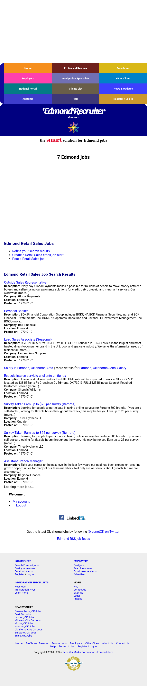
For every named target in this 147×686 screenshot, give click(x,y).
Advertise (79, 574)
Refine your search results (31, 251)
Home (27, 68)
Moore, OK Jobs (24, 623)
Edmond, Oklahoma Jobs (97, 368)
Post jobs (79, 565)
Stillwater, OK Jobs (25, 632)
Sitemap (78, 592)
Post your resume (25, 568)
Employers (28, 78)
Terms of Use (66, 646)
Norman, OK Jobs (25, 626)
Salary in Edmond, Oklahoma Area (28, 368)
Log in (30, 574)
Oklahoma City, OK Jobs (29, 629)
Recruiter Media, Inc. (73, 127)
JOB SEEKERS (23, 561)
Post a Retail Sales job (28, 259)
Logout (21, 505)
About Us (27, 98)
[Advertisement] (73, 31)
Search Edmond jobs (27, 565)
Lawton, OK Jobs (24, 617)
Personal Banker (16, 311)
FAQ (76, 586)
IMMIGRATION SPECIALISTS (32, 582)
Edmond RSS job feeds (73, 539)
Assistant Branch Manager (23, 461)
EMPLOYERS (81, 561)
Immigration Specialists (75, 78)
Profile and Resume (75, 68)
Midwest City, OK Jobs (28, 620)
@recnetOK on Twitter (103, 532)
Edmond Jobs (105, 652)
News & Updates (123, 88)
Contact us (80, 589)
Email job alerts (24, 571)
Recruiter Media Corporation (79, 652)
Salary (121, 368)
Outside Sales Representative (25, 282)
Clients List (75, 88)
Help (75, 98)
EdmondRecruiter (73, 113)
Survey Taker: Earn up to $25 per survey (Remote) (39, 404)
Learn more (21, 592)
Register (19, 574)
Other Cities (123, 78)
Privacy (78, 598)
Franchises (123, 68)
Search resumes (83, 568)
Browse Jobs (59, 643)
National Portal (28, 88)
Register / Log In (123, 98)
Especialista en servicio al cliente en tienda (35, 376)
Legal (77, 595)
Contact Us (122, 643)
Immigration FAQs (25, 589)
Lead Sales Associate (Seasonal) (28, 339)
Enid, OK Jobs (23, 614)
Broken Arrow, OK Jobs (28, 611)
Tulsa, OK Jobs (23, 635)
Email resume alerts (85, 571)
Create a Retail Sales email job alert (38, 255)
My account (21, 501)
